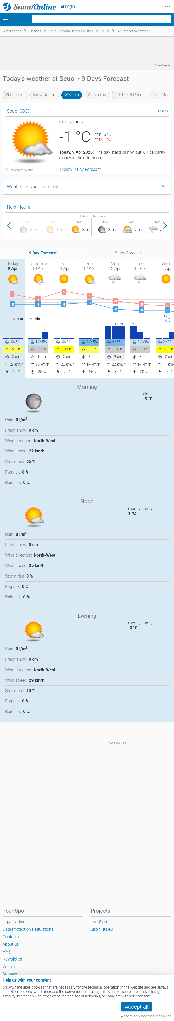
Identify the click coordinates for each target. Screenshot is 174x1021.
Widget (9, 966)
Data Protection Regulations (28, 929)
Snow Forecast (128, 253)
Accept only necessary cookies (146, 1016)
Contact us (12, 936)
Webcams (97, 94)
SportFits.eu (102, 929)
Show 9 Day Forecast (81, 169)
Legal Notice (14, 921)
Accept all (137, 1007)
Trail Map (161, 94)
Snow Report (44, 94)
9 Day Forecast (43, 253)
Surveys (10, 974)
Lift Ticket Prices (129, 94)
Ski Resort (14, 94)
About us (11, 944)
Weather (72, 94)
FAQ (6, 951)
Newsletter (12, 959)
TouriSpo (99, 921)
